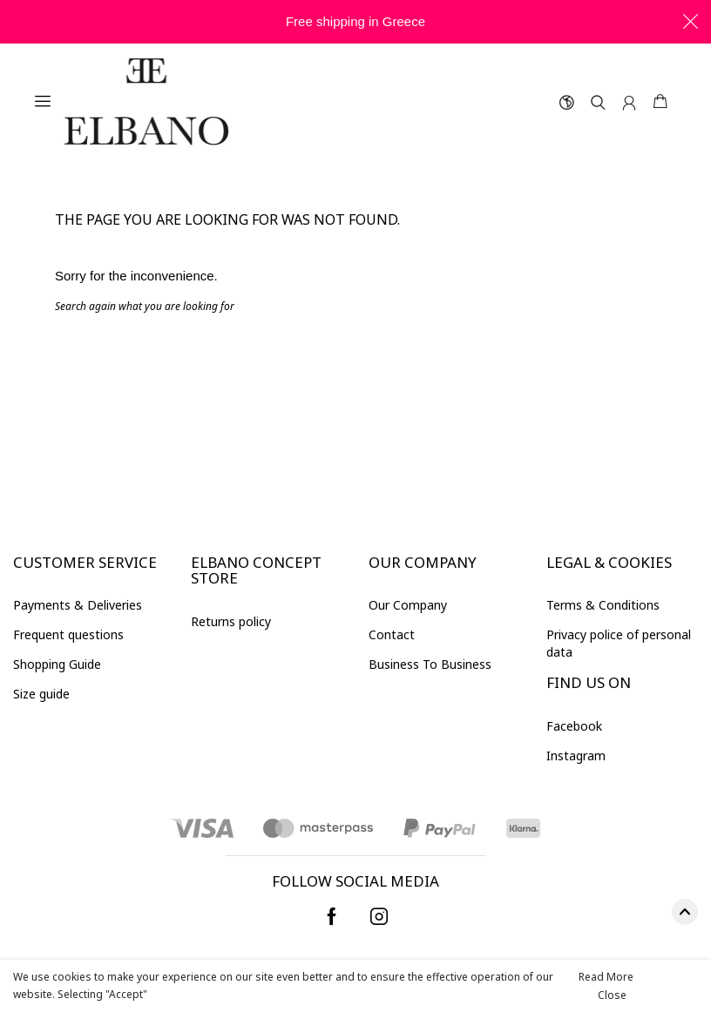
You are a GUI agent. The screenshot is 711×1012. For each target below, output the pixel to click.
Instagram (576, 755)
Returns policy (231, 621)
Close (612, 995)
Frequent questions (68, 634)
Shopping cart (660, 101)
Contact (392, 634)
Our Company (408, 605)
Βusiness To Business (430, 664)
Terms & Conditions (603, 605)
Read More (606, 976)
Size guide (41, 693)
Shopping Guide (57, 664)
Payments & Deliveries (77, 605)
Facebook (574, 726)
